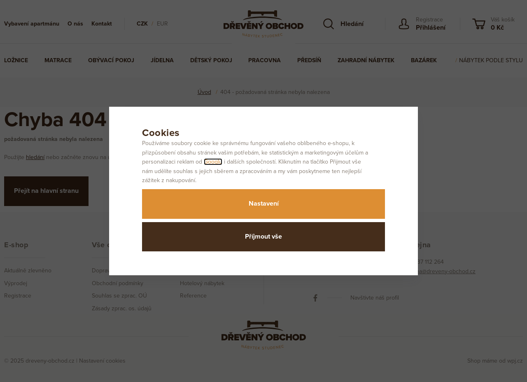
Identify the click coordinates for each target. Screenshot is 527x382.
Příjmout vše (263, 236)
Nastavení (264, 203)
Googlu (213, 161)
